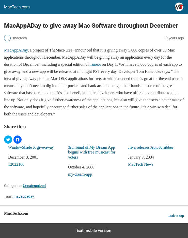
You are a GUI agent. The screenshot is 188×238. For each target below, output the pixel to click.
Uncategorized (34, 186)
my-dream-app (80, 174)
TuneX (95, 64)
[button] (8, 139)
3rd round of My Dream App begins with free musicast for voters (91, 152)
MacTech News (140, 164)
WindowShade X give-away (31, 147)
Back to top (175, 216)
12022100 (16, 164)
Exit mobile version (94, 230)
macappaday (23, 196)
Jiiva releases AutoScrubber (150, 147)
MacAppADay (16, 50)
